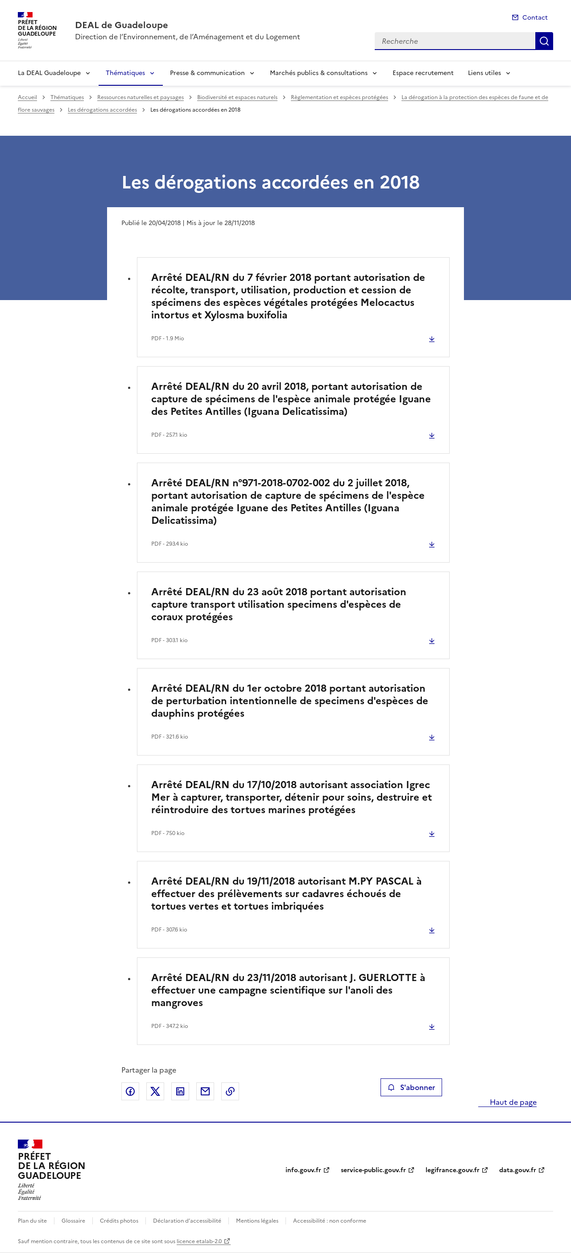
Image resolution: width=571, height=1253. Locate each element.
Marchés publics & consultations (319, 73)
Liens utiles (484, 73)
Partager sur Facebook (130, 1091)
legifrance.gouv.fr (453, 1170)
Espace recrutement (423, 73)
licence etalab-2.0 (199, 1241)
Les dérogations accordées (102, 110)
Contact (535, 17)
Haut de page (512, 1102)
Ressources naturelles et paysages (140, 97)
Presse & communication (207, 73)
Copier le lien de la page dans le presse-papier (230, 1091)
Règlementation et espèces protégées (339, 97)
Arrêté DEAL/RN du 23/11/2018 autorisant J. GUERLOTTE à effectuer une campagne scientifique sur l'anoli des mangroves (288, 990)
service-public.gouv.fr (373, 1170)
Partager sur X (155, 1091)
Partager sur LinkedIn (180, 1091)
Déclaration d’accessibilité (187, 1221)
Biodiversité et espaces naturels (237, 97)
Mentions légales (257, 1221)
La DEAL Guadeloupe (49, 73)
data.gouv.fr (517, 1170)
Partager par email (205, 1091)
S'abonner (411, 1087)
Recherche (544, 41)
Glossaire (73, 1221)
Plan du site (32, 1221)
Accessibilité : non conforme (329, 1221)
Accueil (27, 97)
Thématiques (125, 73)
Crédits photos (119, 1221)
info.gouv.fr (303, 1170)
